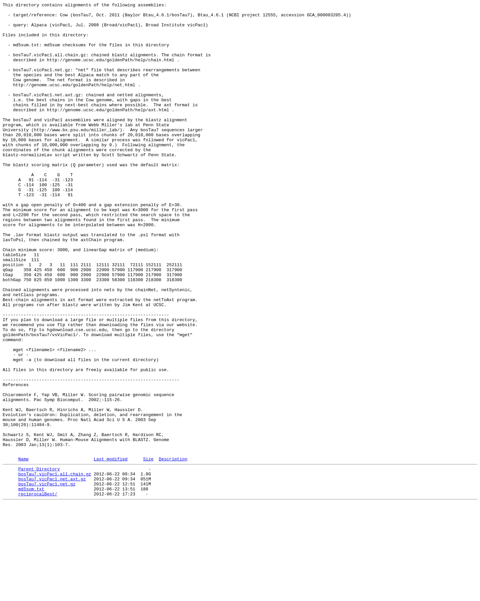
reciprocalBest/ (37, 591)
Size (148, 550)
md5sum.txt (31, 585)
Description (173, 550)
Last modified (110, 550)
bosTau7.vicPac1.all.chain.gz (54, 567)
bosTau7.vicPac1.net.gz (47, 579)
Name (23, 550)
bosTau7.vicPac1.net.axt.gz (52, 573)
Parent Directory (39, 561)
